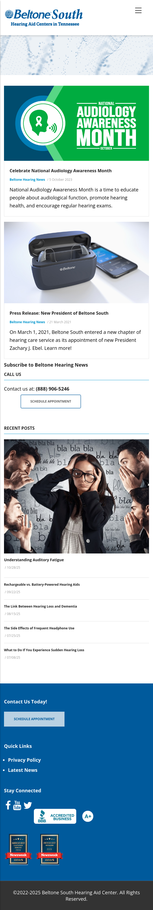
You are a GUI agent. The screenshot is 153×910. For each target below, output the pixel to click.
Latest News (23, 770)
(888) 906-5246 (52, 389)
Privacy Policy (24, 760)
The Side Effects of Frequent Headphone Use (39, 628)
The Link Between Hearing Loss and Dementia (40, 606)
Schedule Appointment (67, 401)
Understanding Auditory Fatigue (34, 559)
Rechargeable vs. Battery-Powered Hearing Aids (42, 584)
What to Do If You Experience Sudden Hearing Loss (44, 650)
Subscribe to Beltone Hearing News (46, 365)
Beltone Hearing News (27, 179)
